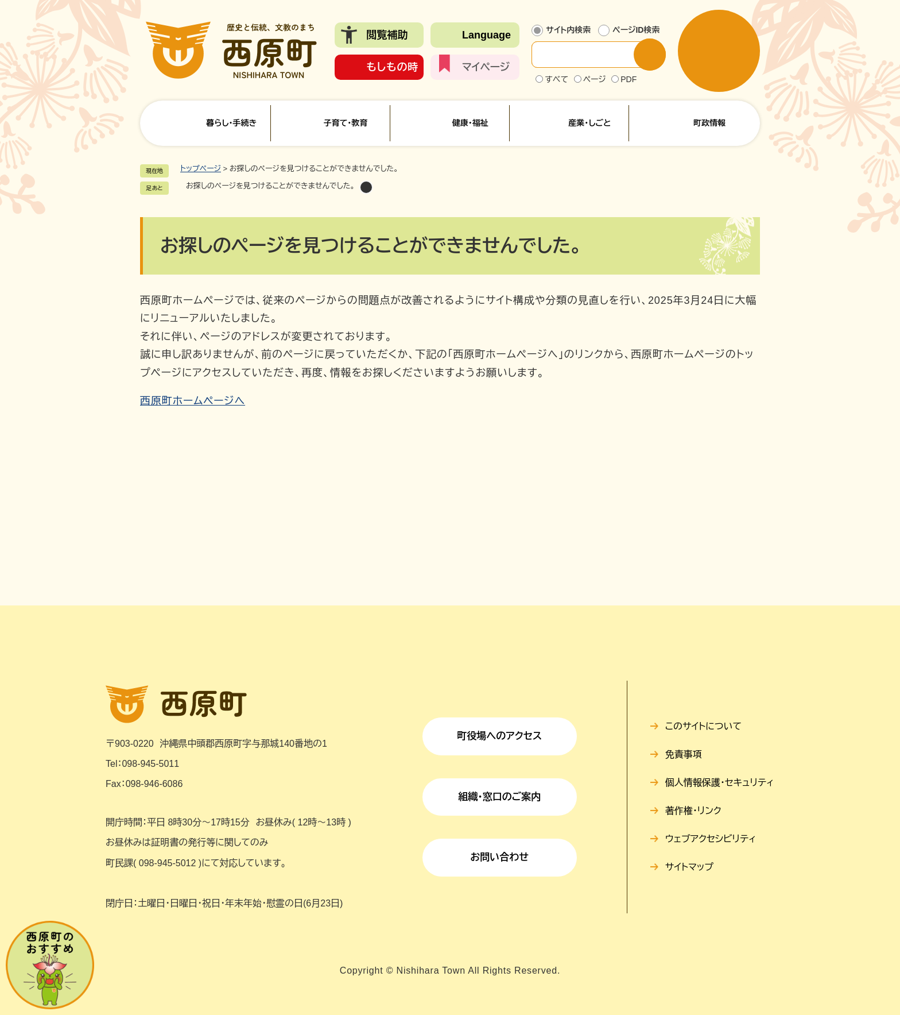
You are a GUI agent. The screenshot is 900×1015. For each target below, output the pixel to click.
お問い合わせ (499, 857)
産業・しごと (589, 123)
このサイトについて (703, 726)
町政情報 (709, 123)
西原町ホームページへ (192, 401)
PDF (628, 79)
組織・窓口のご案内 (499, 797)
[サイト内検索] (592, 54)
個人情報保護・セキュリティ (719, 783)
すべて (556, 79)
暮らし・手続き (231, 123)
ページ (594, 79)
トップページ (200, 168)
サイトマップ (689, 867)
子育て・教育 (345, 123)
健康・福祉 (470, 123)
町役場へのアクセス (499, 736)
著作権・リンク (693, 811)
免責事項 (683, 754)
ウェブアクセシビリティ (711, 839)
